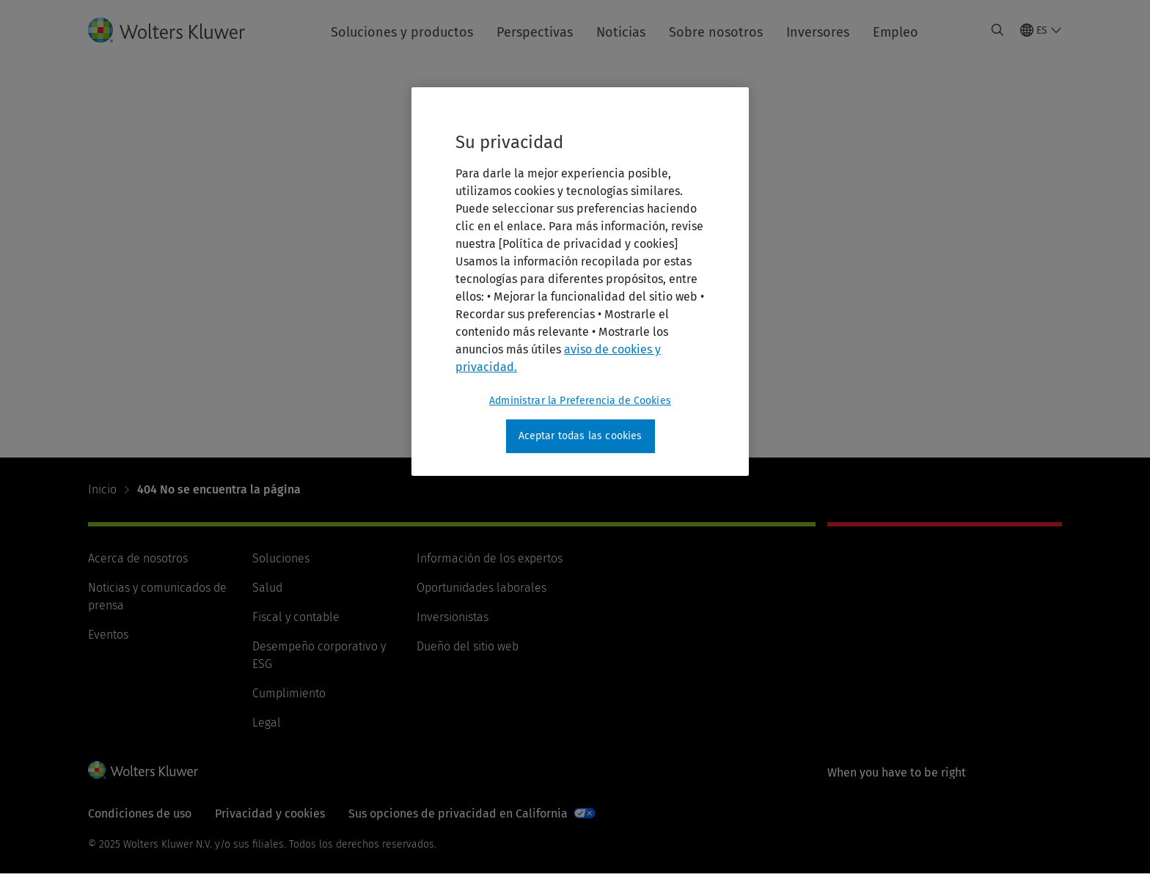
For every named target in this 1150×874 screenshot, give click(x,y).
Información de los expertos (490, 558)
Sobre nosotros (716, 32)
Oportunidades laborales (481, 588)
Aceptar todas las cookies (580, 436)
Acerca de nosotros (138, 558)
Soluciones (281, 558)
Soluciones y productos (402, 32)
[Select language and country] (1041, 30)
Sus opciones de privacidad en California (458, 813)
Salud (267, 588)
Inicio (102, 489)
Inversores (817, 32)
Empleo (895, 32)
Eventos (108, 635)
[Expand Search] (997, 30)
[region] (580, 281)
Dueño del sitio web (468, 646)
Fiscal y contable (296, 617)
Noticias (620, 32)
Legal (266, 723)
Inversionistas (452, 617)
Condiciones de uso (139, 813)
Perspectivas (535, 32)
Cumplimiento (289, 693)
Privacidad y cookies (270, 813)
